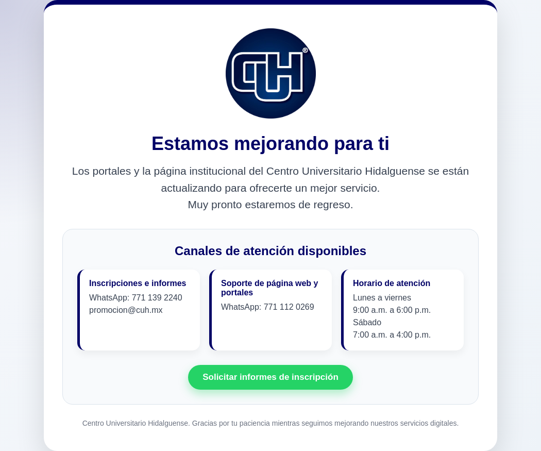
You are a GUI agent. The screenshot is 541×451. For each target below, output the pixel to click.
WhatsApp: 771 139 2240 (135, 297)
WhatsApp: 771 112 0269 (267, 307)
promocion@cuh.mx (126, 310)
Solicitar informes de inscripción (270, 377)
